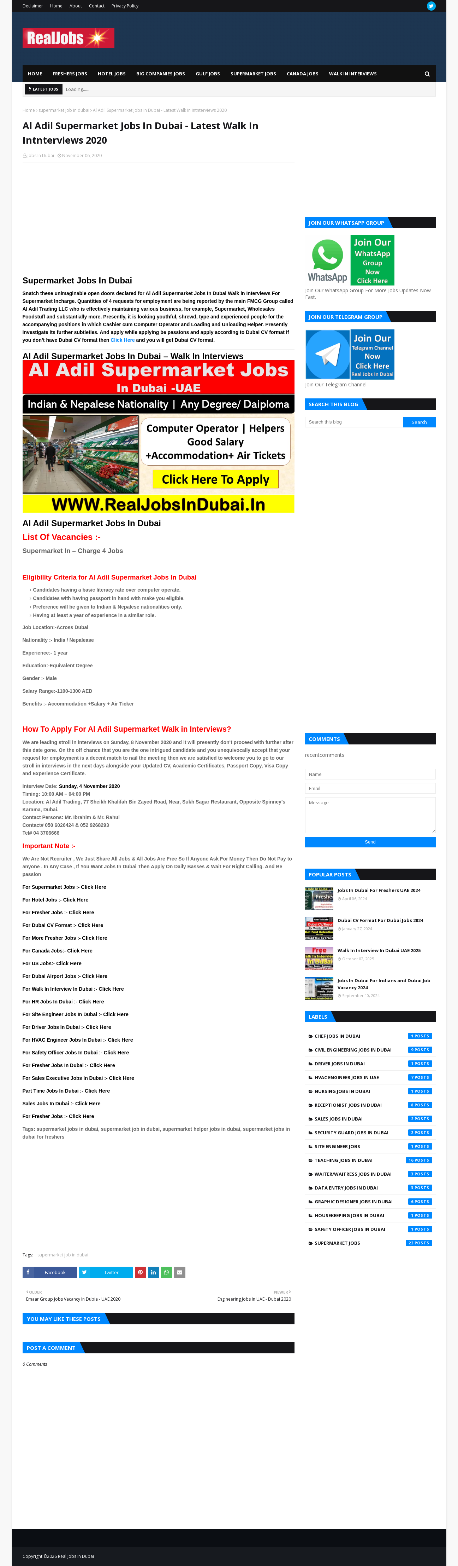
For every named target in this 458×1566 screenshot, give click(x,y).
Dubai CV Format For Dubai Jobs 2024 (380, 920)
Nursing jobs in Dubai (373, 1091)
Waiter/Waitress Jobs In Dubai (373, 1174)
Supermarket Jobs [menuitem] (253, 73)
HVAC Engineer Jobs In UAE (373, 1077)
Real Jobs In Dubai (76, 1556)
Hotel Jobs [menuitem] (112, 73)
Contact (97, 6)
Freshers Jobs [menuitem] (70, 73)
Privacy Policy (125, 6)
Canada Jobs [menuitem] (303, 73)
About (76, 6)
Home (56, 6)
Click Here (123, 340)
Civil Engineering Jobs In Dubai (373, 1050)
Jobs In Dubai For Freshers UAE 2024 (379, 890)
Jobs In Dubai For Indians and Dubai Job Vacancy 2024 (384, 984)
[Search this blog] (354, 422)
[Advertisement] (159, 219)
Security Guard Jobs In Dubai (373, 1132)
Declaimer (33, 6)
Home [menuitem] (35, 73)
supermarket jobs (373, 1243)
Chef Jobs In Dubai (373, 1036)
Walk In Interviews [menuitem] (353, 73)
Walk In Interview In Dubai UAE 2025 (379, 950)
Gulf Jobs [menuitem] (208, 73)
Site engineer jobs (373, 1146)
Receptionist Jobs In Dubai (373, 1105)
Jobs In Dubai (41, 155)
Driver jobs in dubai (373, 1063)
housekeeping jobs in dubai (373, 1215)
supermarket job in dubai (63, 110)
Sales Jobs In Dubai (373, 1119)
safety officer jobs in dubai (373, 1229)
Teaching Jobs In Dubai (373, 1160)
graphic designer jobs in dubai (373, 1201)
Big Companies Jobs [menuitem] (160, 73)
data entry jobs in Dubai (373, 1188)
